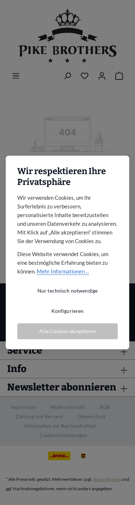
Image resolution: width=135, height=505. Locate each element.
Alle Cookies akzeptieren (67, 331)
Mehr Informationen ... (63, 271)
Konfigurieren (67, 311)
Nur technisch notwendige (67, 291)
